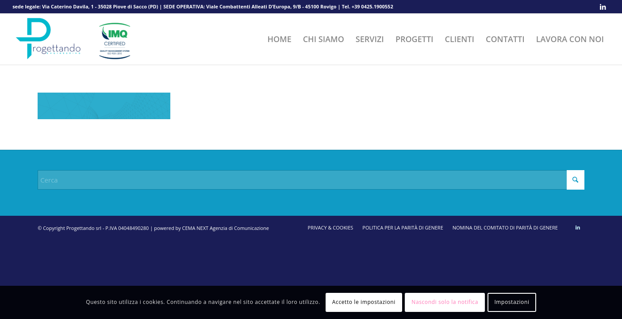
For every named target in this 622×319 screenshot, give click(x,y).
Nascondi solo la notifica (444, 302)
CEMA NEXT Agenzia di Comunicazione (225, 228)
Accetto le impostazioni (363, 302)
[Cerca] (311, 180)
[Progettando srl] (78, 39)
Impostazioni (511, 302)
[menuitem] (279, 39)
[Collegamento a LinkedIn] (603, 6)
